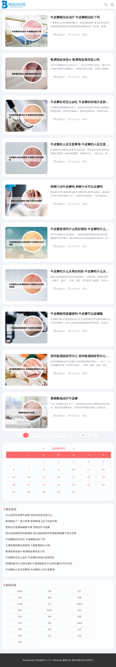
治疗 (79, 592)
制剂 (79, 611)
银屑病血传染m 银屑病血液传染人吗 (25, 552)
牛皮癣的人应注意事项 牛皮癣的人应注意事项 (30, 570)
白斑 (79, 630)
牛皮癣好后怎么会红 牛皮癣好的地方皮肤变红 (30, 558)
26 (103, 486)
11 (88, 470)
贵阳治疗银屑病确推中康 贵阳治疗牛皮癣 (28, 528)
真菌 (79, 599)
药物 (20, 599)
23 (58, 486)
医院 (20, 611)
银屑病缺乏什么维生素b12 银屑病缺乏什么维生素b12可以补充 (39, 564)
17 (73, 478)
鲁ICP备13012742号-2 (82, 660)
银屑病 (20, 592)
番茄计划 (67, 660)
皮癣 (79, 618)
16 (58, 478)
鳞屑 (49, 599)
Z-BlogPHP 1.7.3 (43, 660)
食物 (20, 643)
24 (73, 486)
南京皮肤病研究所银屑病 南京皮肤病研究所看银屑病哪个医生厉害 (41, 534)
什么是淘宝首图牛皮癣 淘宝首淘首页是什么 (29, 516)
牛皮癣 (20, 605)
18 (88, 478)
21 (28, 486)
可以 (49, 605)
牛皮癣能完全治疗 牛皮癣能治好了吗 (25, 540)
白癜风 (79, 624)
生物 (20, 618)
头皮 (49, 637)
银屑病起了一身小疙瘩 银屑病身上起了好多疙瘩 (31, 522)
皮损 (49, 630)
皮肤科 (49, 611)
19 (103, 478)
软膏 (20, 630)
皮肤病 (79, 605)
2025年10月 (59, 449)
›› (95, 436)
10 (83, 436)
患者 (49, 618)
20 (13, 486)
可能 (20, 637)
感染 (49, 624)
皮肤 (20, 624)
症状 (79, 637)
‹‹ (19, 436)
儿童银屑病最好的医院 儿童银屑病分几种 (28, 546)
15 (43, 478)
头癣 (49, 592)
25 (88, 486)
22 (43, 486)
